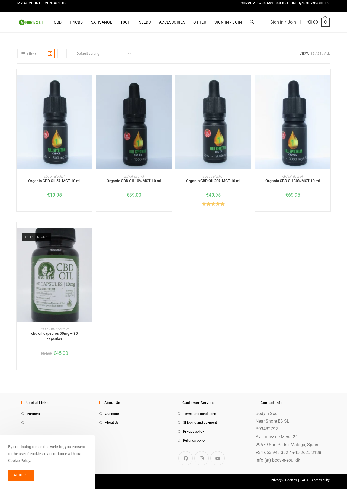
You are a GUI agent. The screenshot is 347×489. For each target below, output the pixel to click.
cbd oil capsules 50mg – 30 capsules (54, 336)
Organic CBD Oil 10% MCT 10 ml (134, 181)
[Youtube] (217, 458)
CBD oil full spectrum (54, 329)
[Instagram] (201, 458)
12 (312, 54)
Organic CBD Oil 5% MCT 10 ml (54, 181)
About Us (112, 422)
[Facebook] (185, 458)
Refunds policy (194, 440)
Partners (33, 414)
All (327, 54)
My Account (29, 3)
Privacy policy (193, 431)
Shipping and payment (200, 422)
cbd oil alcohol (54, 176)
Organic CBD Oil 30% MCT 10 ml (292, 181)
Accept (21, 475)
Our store (112, 414)
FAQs (304, 480)
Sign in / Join (283, 22)
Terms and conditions (199, 414)
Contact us (56, 3)
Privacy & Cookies (284, 480)
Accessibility (320, 480)
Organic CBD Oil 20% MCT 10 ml (213, 181)
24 (319, 54)
